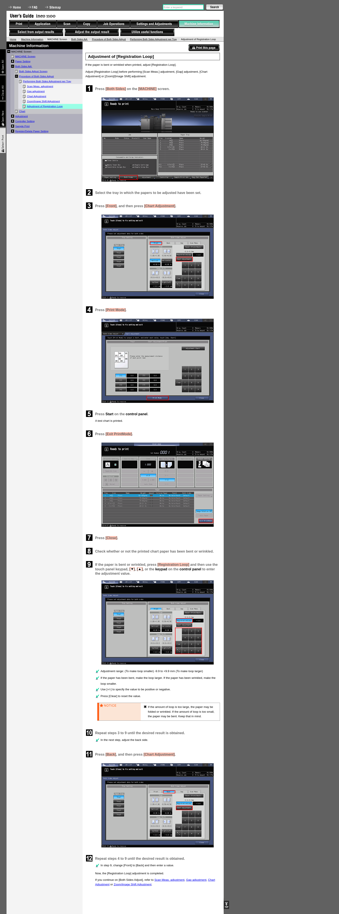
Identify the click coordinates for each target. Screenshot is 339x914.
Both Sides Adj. (79, 39)
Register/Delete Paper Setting (31, 131)
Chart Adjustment (36, 96)
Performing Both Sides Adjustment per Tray (153, 39)
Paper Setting (22, 61)
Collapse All (3, 87)
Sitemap (53, 7)
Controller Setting (25, 121)
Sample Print (22, 126)
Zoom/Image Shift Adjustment (43, 101)
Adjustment (21, 116)
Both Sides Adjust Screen (33, 71)
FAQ (33, 7)
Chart (22, 111)
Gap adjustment (36, 91)
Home (15, 7)
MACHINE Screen (25, 56)
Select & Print (3, 140)
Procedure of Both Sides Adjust (109, 39)
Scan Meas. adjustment (40, 86)
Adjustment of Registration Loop (45, 106)
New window (3, 114)
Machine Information (32, 39)
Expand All (3, 61)
